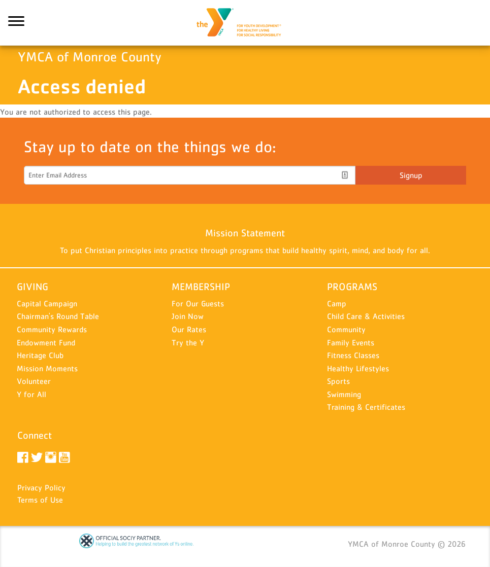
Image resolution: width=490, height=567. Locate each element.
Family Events (350, 342)
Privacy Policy (41, 487)
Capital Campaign (47, 303)
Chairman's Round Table (58, 316)
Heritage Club (40, 355)
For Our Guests (198, 303)
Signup (411, 175)
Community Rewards (52, 329)
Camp (336, 303)
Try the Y (188, 342)
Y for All (31, 394)
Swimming (344, 394)
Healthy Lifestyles (358, 368)
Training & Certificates (366, 406)
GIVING (32, 286)
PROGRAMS (352, 286)
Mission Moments (47, 368)
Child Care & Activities (366, 316)
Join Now (188, 316)
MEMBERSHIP (201, 286)
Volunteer (34, 380)
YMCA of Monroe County (245, 23)
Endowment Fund (46, 342)
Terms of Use (40, 499)
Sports (338, 380)
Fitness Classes (353, 355)
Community (346, 329)
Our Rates (189, 329)
